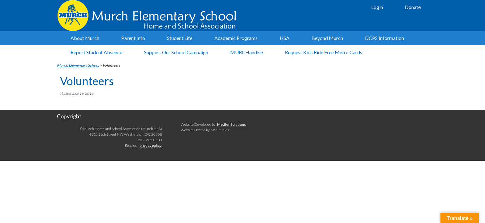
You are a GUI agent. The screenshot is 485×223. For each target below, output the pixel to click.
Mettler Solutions (231, 124)
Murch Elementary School (149, 15)
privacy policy (150, 145)
